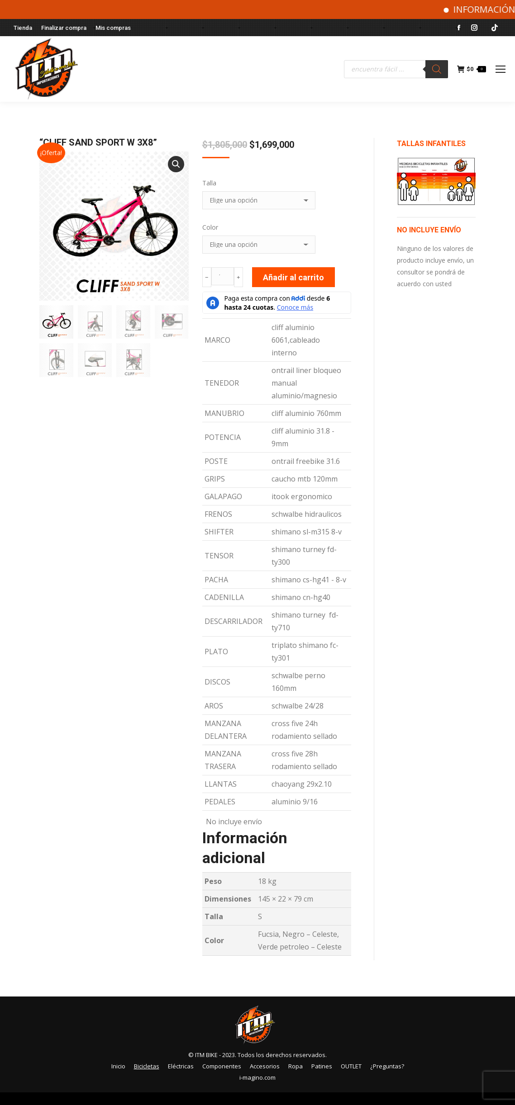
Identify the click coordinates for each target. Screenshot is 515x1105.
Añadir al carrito (293, 277)
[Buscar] (436, 69)
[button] (176, 164)
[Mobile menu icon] (500, 69)
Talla (209, 183)
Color (210, 227)
